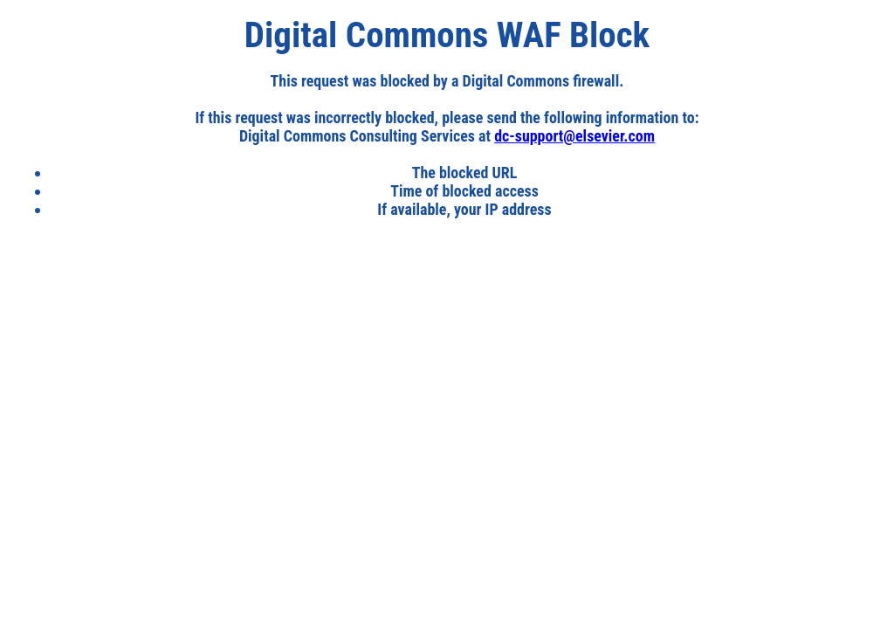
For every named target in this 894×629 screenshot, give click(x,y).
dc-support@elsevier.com (574, 136)
